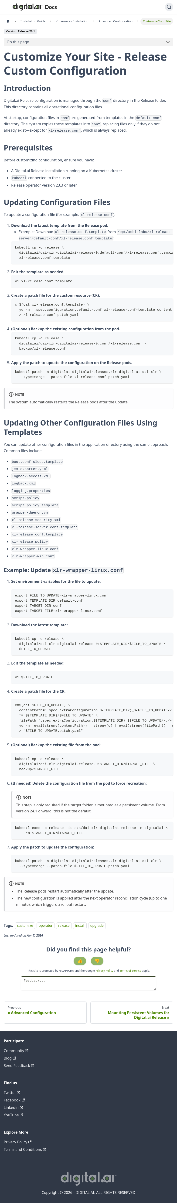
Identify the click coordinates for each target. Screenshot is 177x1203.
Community (16, 1050)
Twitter (12, 1092)
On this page (18, 41)
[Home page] (8, 21)
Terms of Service (130, 971)
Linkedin (13, 1107)
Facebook (14, 1100)
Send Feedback (19, 1065)
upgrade (97, 925)
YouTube (13, 1115)
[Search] (169, 7)
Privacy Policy (104, 971)
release (64, 925)
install (80, 925)
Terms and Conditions (25, 1149)
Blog (10, 1058)
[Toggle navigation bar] (7, 6)
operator (45, 925)
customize (25, 925)
